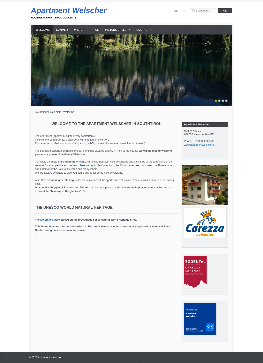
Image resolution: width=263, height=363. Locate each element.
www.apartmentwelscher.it (199, 144)
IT (184, 11)
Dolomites (46, 219)
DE (176, 11)
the (76, 165)
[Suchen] (225, 10)
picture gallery (117, 29)
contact (142, 29)
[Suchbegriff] (204, 10)
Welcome (43, 29)
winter (79, 29)
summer (62, 29)
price (95, 29)
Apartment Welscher (69, 10)
